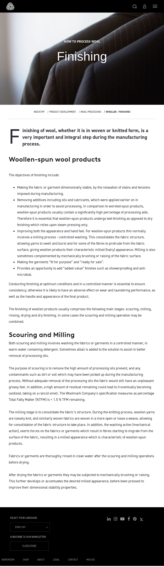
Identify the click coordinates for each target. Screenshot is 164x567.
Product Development (62, 112)
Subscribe (29, 546)
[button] (135, 6)
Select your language (23, 518)
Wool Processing (91, 112)
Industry (39, 112)
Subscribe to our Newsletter (28, 537)
